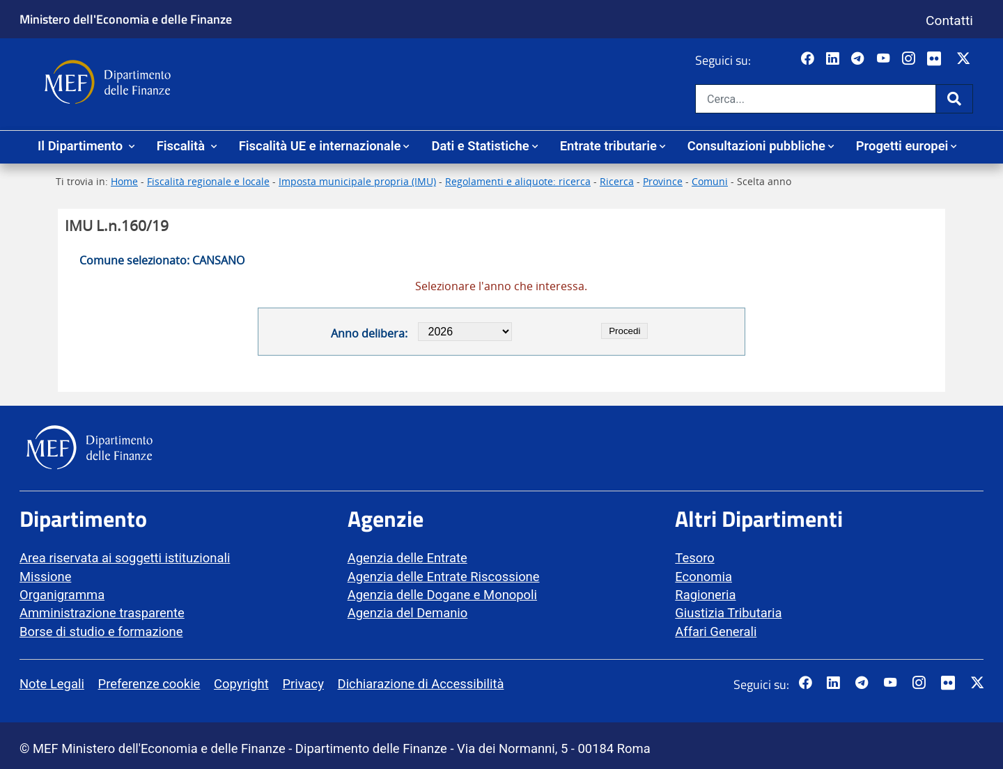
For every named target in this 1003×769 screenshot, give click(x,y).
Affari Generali (715, 631)
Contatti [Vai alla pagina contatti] (949, 21)
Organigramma (62, 594)
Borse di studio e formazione (101, 631)
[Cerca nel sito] (815, 98)
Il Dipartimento (82, 145)
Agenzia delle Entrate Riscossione (444, 576)
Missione (45, 576)
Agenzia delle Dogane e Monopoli (442, 594)
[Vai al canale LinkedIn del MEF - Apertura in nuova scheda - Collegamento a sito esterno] (834, 59)
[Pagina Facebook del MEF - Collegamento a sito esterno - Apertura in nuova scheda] (809, 59)
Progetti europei (902, 145)
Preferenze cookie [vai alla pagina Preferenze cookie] (149, 683)
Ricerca (617, 181)
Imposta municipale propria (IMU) (357, 181)
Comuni (710, 181)
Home (124, 181)
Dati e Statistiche (480, 145)
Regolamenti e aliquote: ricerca (518, 181)
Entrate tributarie (608, 145)
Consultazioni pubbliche (756, 145)
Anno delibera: (369, 333)
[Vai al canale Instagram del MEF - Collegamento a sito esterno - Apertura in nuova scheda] (910, 59)
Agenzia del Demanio (408, 612)
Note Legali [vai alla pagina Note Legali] (52, 683)
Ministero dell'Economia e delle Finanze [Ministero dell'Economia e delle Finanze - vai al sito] (126, 19)
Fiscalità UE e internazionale (320, 145)
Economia (703, 576)
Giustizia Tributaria (728, 612)
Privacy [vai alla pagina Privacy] (302, 683)
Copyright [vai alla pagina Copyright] (241, 683)
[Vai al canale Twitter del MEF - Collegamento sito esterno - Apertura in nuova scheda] (965, 59)
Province (663, 181)
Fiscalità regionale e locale (208, 181)
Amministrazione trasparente (102, 612)
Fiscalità (182, 145)
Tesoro (694, 557)
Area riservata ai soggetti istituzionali (125, 557)
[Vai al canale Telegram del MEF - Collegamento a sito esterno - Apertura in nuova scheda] (859, 59)
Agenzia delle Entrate (407, 557)
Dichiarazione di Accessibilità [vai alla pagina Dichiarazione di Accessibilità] (421, 683)
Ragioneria (705, 594)
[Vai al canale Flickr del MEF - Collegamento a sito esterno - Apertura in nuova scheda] (937, 59)
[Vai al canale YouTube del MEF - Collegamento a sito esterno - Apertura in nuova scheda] (885, 59)
